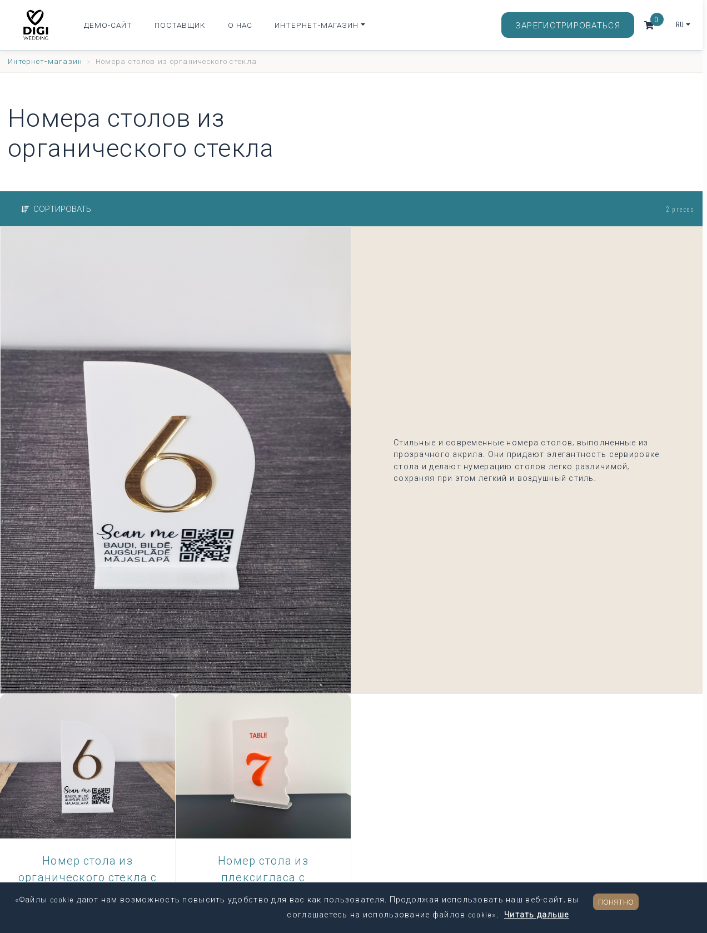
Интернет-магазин (317, 24)
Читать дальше (536, 914)
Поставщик (180, 24)
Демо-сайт (108, 24)
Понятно (616, 901)
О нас (240, 24)
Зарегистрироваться (567, 25)
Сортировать (56, 209)
